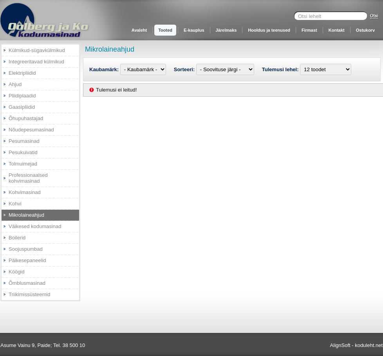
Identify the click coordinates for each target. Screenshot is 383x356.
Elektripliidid (22, 73)
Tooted (165, 30)
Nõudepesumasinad (31, 130)
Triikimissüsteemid (29, 294)
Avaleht (139, 30)
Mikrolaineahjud (26, 215)
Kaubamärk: (104, 69)
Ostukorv (365, 30)
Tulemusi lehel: (281, 69)
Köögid (16, 272)
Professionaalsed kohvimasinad (28, 178)
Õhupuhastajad (26, 118)
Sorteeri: (185, 69)
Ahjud (15, 84)
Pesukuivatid (23, 152)
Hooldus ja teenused (269, 30)
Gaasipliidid (22, 107)
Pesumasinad (24, 141)
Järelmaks (226, 30)
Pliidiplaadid (22, 96)
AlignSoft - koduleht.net (356, 345)
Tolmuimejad (23, 164)
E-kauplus (194, 30)
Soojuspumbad (26, 249)
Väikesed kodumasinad (35, 226)
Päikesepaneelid (27, 260)
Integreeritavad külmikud (36, 62)
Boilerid (17, 238)
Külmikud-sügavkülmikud (37, 50)
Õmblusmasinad (27, 283)
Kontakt (337, 30)
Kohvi (15, 204)
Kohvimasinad (25, 192)
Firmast (309, 30)
